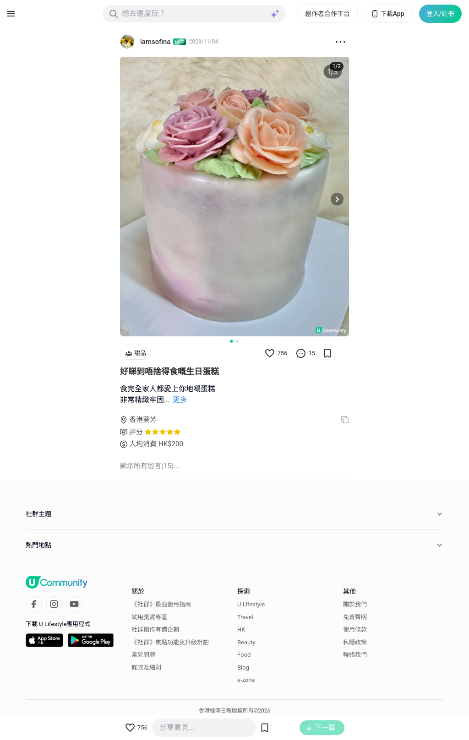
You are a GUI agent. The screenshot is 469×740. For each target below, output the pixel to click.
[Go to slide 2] (237, 341)
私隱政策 (355, 642)
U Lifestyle (251, 604)
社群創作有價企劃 (155, 629)
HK (241, 629)
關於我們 (355, 604)
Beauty (246, 642)
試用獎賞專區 (149, 617)
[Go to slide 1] (231, 341)
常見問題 (143, 654)
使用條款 (355, 629)
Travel (245, 617)
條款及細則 (146, 667)
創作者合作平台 (327, 13)
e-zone (246, 679)
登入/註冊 (440, 13)
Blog (243, 667)
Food (244, 654)
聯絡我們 (355, 654)
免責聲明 (355, 617)
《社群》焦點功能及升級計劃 (170, 642)
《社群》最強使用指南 (161, 604)
